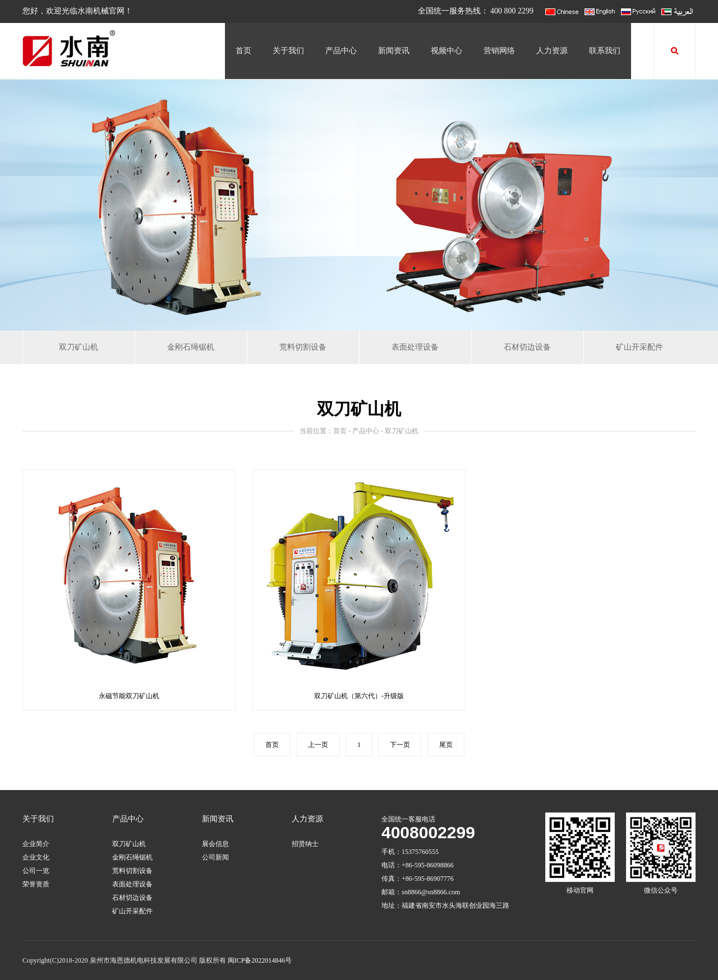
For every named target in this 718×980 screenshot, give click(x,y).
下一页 (400, 745)
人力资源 (552, 51)
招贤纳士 (305, 844)
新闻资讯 (393, 51)
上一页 (318, 745)
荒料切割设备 (302, 347)
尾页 (446, 745)
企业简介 (35, 844)
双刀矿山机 (78, 347)
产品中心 (341, 51)
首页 (243, 51)
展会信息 (215, 844)
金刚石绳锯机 (190, 347)
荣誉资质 (35, 884)
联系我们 (604, 51)
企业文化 (35, 857)
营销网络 (499, 51)
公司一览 (35, 871)
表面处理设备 (415, 347)
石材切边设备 (527, 347)
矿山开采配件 (639, 347)
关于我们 (288, 51)
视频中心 (446, 51)
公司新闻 (215, 857)
